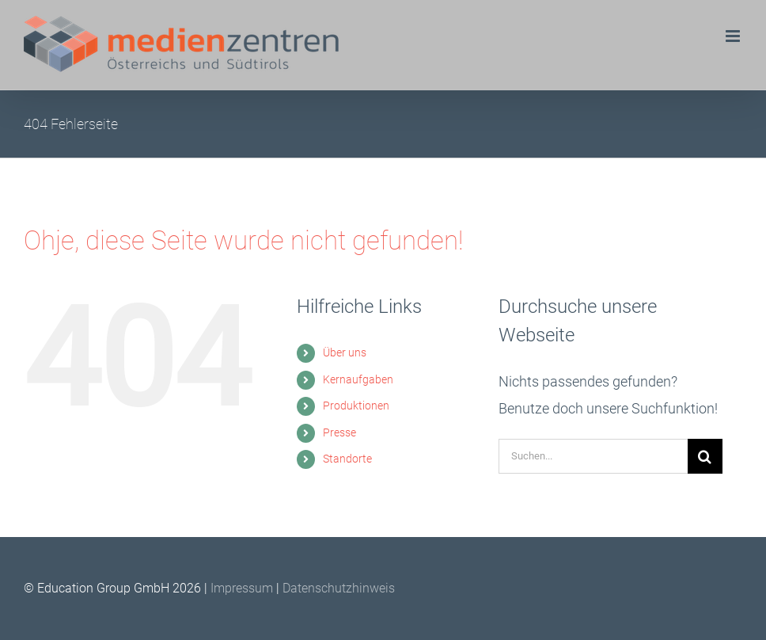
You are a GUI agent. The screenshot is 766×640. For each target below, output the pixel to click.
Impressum (243, 588)
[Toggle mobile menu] (734, 36)
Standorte (347, 458)
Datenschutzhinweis (339, 588)
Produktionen (356, 405)
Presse (339, 432)
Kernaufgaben (358, 379)
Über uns (344, 352)
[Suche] (705, 456)
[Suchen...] (593, 456)
